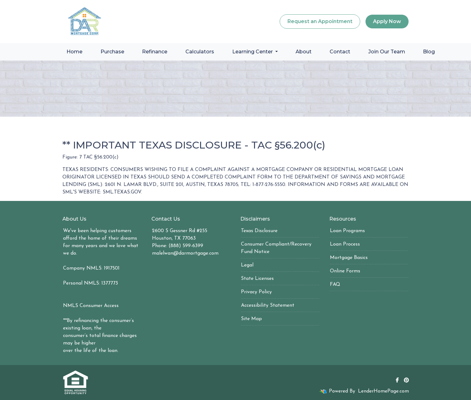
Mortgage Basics (349, 257)
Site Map (251, 318)
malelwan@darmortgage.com (185, 253)
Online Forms (345, 271)
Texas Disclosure (259, 230)
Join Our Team (386, 52)
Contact (340, 52)
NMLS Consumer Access (91, 305)
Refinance (154, 52)
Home (74, 52)
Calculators (199, 52)
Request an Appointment (319, 21)
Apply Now (387, 21)
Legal (247, 265)
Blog (429, 52)
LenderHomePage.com (383, 391)
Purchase (112, 52)
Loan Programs (347, 230)
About (304, 52)
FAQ (335, 284)
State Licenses (257, 278)
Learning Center (253, 52)
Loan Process (345, 244)
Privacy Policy (256, 292)
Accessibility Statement (267, 305)
